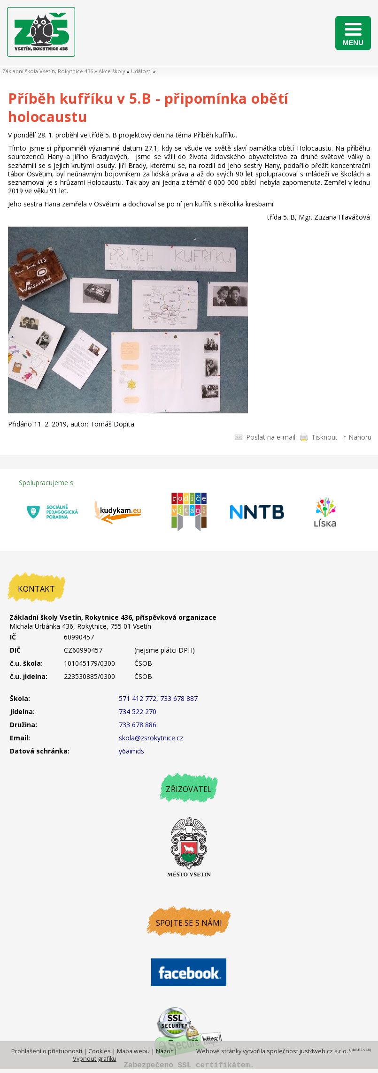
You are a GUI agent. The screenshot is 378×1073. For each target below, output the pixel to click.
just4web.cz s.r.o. (324, 1051)
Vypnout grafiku (94, 1059)
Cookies (99, 1051)
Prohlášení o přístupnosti (46, 1051)
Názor (164, 1051)
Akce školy (112, 71)
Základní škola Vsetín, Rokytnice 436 (47, 71)
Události (141, 71)
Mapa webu (133, 1051)
